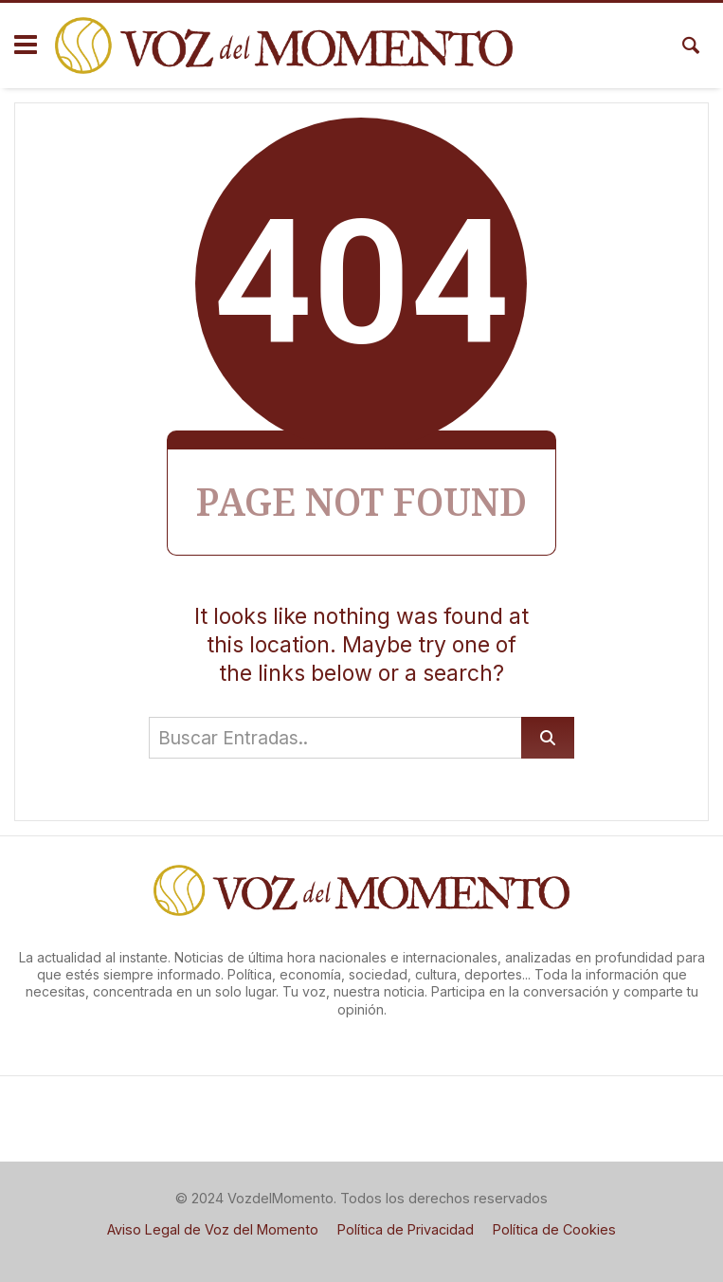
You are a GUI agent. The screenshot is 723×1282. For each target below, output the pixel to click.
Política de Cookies (554, 1229)
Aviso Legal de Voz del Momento (212, 1229)
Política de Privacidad (405, 1229)
